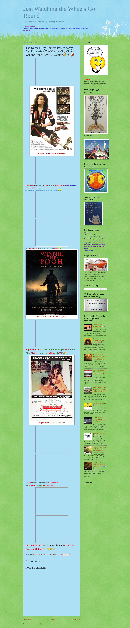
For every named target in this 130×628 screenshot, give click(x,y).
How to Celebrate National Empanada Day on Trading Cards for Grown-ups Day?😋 (100, 357)
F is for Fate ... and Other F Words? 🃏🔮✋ (99, 326)
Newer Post (27, 620)
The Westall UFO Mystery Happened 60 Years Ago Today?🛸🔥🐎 (99, 420)
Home (52, 620)
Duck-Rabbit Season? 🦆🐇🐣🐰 (99, 434)
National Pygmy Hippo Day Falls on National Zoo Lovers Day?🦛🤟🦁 (99, 390)
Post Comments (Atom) (37, 624)
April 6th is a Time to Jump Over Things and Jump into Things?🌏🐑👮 (100, 465)
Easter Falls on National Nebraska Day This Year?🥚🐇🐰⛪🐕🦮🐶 (99, 373)
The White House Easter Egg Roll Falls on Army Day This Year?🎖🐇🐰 (100, 448)
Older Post (76, 620)
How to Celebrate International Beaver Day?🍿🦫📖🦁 (98, 340)
